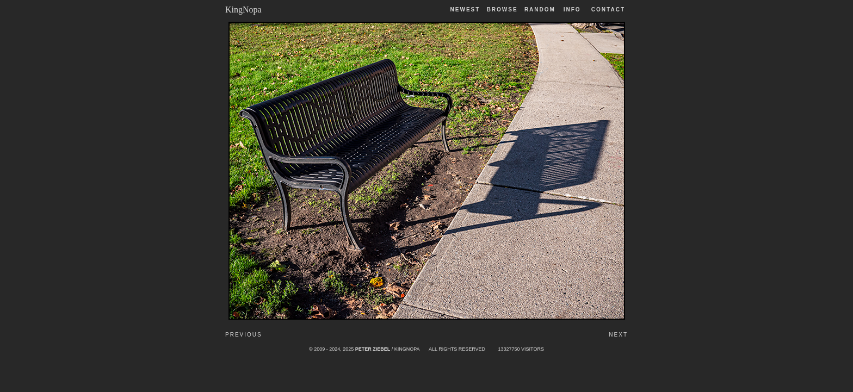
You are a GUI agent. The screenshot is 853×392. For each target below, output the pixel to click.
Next (618, 335)
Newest (465, 10)
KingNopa (243, 9)
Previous (243, 335)
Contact (608, 10)
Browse (502, 10)
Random (541, 10)
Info (572, 10)
